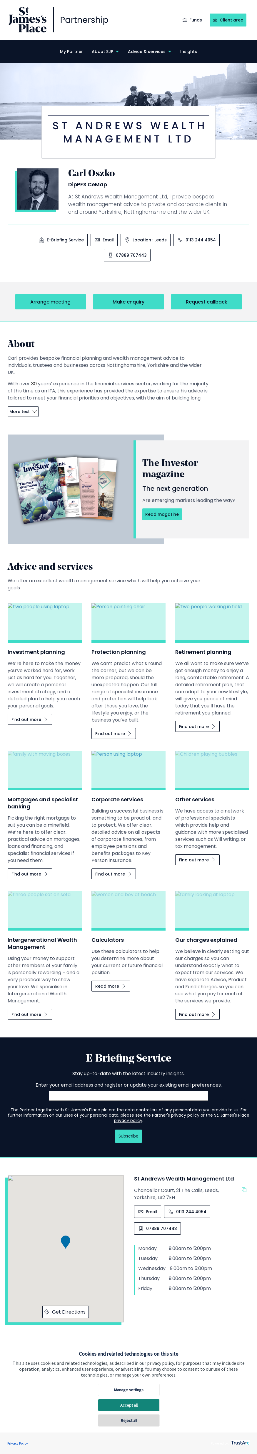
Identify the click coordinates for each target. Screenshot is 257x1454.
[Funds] (192, 20)
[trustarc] (240, 1441)
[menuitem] (71, 51)
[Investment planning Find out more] (30, 719)
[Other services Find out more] (197, 859)
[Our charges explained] (212, 947)
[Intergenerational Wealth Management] (45, 947)
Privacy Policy (17, 1443)
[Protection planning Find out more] (113, 733)
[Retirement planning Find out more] (197, 726)
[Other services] (212, 800)
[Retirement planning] (212, 660)
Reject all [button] (129, 1420)
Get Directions (65, 1312)
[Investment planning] (45, 656)
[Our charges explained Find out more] (197, 1014)
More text (23, 412)
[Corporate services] (128, 807)
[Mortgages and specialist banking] (45, 807)
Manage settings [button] (128, 1389)
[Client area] (228, 20)
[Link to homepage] (58, 20)
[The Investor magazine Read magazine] (162, 514)
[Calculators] (128, 933)
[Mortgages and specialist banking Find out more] (30, 873)
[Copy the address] (245, 1190)
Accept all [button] (129, 1405)
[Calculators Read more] (110, 986)
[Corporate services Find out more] (113, 873)
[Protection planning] (128, 663)
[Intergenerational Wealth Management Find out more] (30, 1014)
